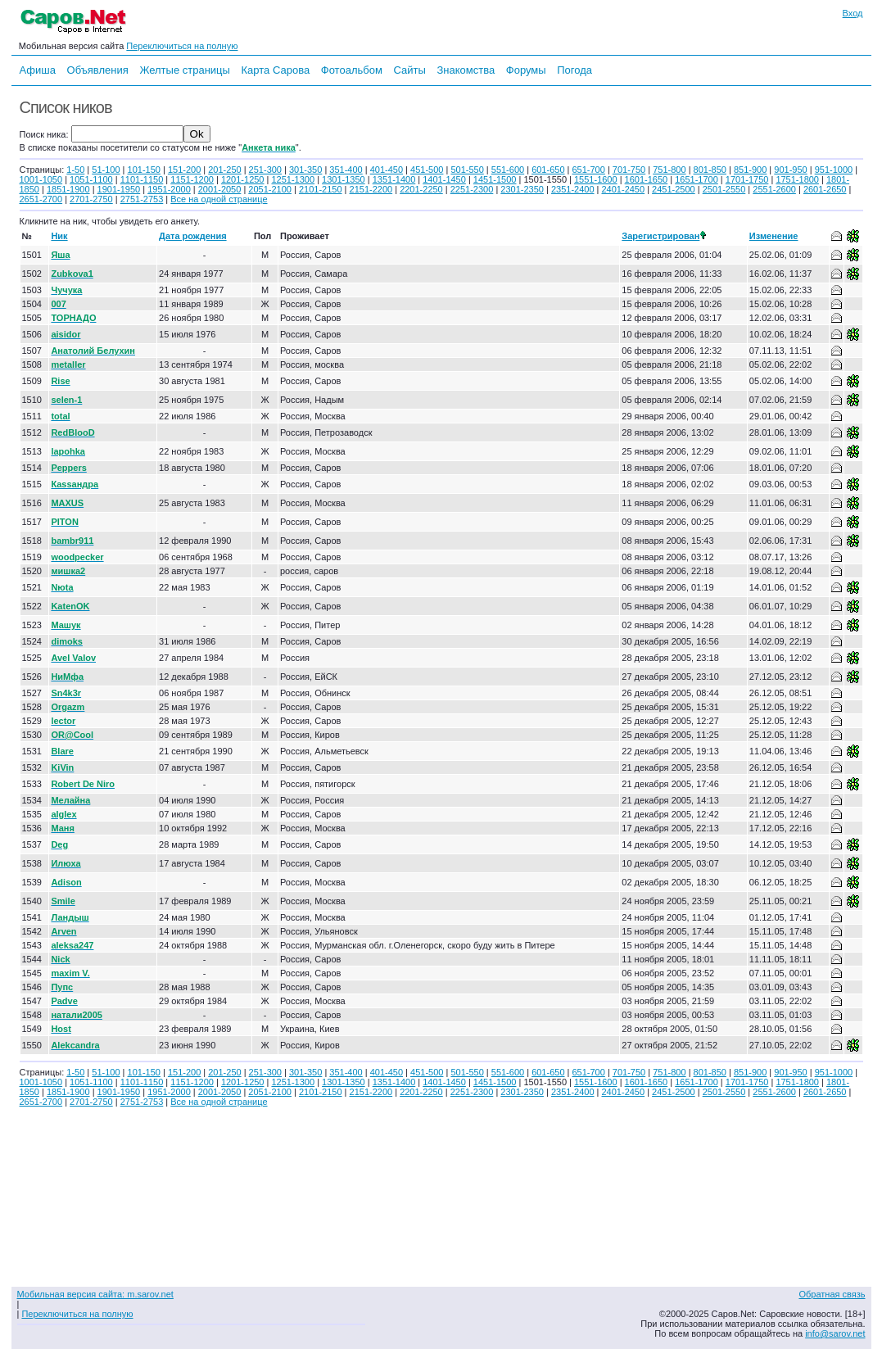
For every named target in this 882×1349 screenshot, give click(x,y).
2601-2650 (825, 189)
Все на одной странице (218, 199)
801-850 (710, 169)
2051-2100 (270, 189)
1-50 (75, 169)
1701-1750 (747, 179)
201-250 (224, 169)
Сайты (409, 70)
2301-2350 (522, 189)
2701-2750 (91, 199)
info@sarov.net (835, 1333)
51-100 (106, 169)
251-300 (265, 169)
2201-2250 (421, 189)
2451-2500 (673, 189)
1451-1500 (495, 179)
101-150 (144, 169)
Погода (574, 70)
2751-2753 (142, 199)
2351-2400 (573, 189)
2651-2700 (41, 199)
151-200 (184, 169)
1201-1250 (243, 179)
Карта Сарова (276, 70)
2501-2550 (724, 189)
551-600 (507, 169)
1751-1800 (797, 179)
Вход (853, 13)
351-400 (345, 169)
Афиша (38, 70)
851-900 (750, 169)
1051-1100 (91, 179)
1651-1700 (696, 179)
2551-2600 (774, 189)
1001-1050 (41, 179)
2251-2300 (472, 189)
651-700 (588, 169)
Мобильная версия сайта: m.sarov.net (95, 1294)
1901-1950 (119, 189)
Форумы (526, 70)
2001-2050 (220, 189)
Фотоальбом (351, 70)
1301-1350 (343, 179)
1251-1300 (292, 179)
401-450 (386, 169)
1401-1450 (444, 179)
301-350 (305, 169)
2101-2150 (320, 189)
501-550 (466, 169)
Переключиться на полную (181, 46)
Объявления (98, 70)
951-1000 (834, 169)
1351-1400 (394, 179)
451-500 (426, 169)
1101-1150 (142, 179)
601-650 (547, 169)
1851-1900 (68, 189)
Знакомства (465, 70)
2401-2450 (623, 189)
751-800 (669, 169)
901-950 (790, 169)
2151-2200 (371, 189)
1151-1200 (192, 179)
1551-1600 (595, 179)
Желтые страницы (184, 70)
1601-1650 (646, 179)
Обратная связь (831, 1294)
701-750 (629, 169)
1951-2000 (169, 189)
